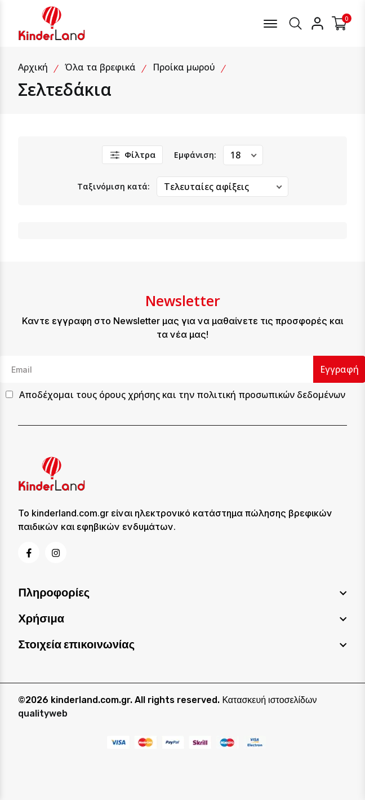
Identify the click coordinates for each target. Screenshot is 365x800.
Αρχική (33, 67)
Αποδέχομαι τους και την (182, 394)
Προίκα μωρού (184, 67)
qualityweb (43, 713)
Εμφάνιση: (195, 154)
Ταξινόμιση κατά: (113, 186)
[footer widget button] (182, 592)
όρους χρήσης (129, 394)
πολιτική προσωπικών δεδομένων (271, 394)
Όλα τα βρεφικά (100, 67)
